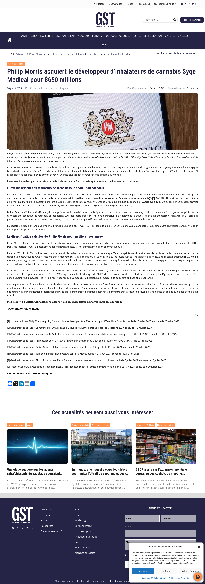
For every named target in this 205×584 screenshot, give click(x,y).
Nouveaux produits (90, 35)
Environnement (65, 35)
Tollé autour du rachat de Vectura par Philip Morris (61, 354)
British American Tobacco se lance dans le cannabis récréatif (66, 347)
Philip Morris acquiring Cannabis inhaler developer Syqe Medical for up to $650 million (72, 321)
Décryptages (115, 3)
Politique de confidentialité (179, 578)
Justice (137, 35)
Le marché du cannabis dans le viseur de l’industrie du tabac (66, 328)
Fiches (130, 3)
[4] (141, 202)
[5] (112, 216)
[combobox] (157, 19)
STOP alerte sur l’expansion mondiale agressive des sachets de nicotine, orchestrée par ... (161, 471)
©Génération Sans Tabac (23, 308)
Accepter (143, 571)
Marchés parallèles (177, 35)
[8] (151, 278)
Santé (24, 35)
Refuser (166, 571)
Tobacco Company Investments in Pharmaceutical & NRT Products (44, 367)
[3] (153, 198)
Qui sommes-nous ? (165, 3)
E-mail (128, 526)
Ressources (144, 3)
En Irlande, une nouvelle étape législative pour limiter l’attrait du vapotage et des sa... (101, 471)
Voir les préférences (189, 571)
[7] (162, 260)
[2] (150, 198)
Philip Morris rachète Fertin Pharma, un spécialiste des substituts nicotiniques (75, 360)
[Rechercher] (174, 19)
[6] (184, 257)
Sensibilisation (153, 35)
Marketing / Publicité (145, 425)
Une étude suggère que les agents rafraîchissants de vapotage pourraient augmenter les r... (33, 471)
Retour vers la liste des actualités (176, 53)
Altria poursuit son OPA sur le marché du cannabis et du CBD (67, 341)
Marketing (46, 35)
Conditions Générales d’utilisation (154, 578)
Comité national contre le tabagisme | (31, 373)
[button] (199, 546)
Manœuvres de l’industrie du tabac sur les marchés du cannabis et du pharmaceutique (79, 334)
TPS (11, 54)
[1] (193, 167)
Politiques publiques (117, 35)
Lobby (33, 35)
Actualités (99, 3)
